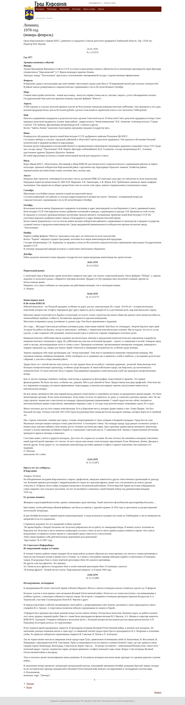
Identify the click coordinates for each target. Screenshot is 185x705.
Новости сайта (110, 3)
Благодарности (95, 3)
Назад (29, 687)
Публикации (52, 9)
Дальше (30, 683)
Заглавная (40, 9)
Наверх (157, 692)
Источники (76, 9)
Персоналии (64, 9)
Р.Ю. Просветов (86, 701)
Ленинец (49, 18)
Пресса (101, 9)
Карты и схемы (89, 9)
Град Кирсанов (40, 18)
